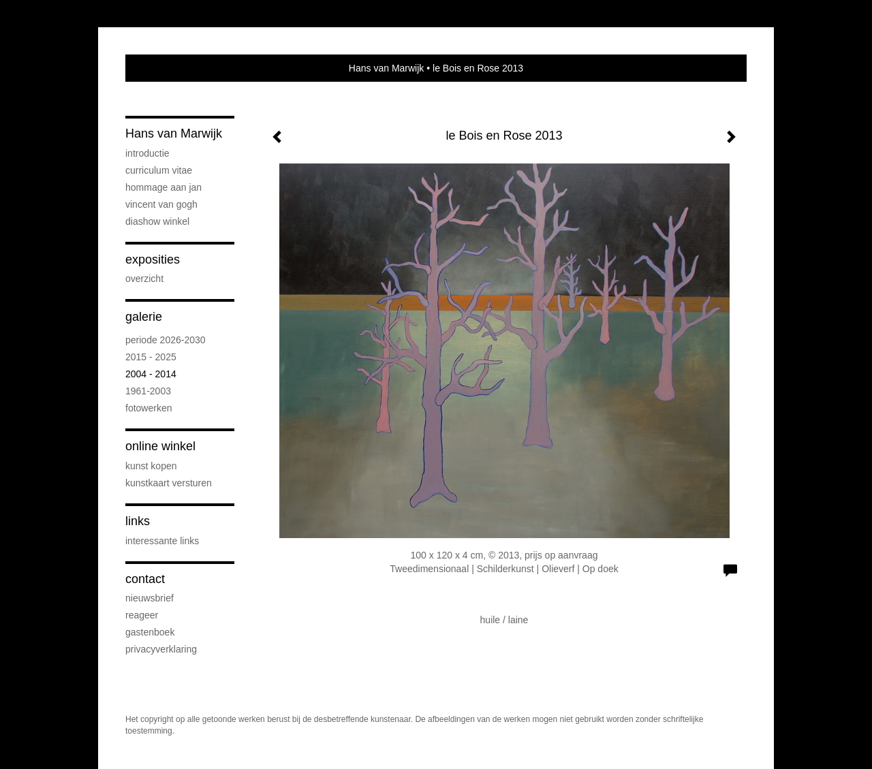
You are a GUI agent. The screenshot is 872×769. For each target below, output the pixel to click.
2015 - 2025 (150, 356)
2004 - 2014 (150, 373)
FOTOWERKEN (148, 408)
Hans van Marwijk (386, 68)
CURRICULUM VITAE (158, 170)
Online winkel (160, 446)
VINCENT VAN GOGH (161, 204)
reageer (141, 615)
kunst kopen (151, 465)
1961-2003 (148, 391)
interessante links (162, 540)
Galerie (143, 317)
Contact (145, 579)
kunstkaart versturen (168, 482)
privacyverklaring (161, 649)
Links (137, 521)
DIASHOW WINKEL (157, 221)
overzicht (144, 278)
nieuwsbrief (149, 598)
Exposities (152, 259)
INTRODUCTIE (147, 153)
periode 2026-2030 (165, 339)
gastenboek (149, 632)
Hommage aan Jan (163, 187)
